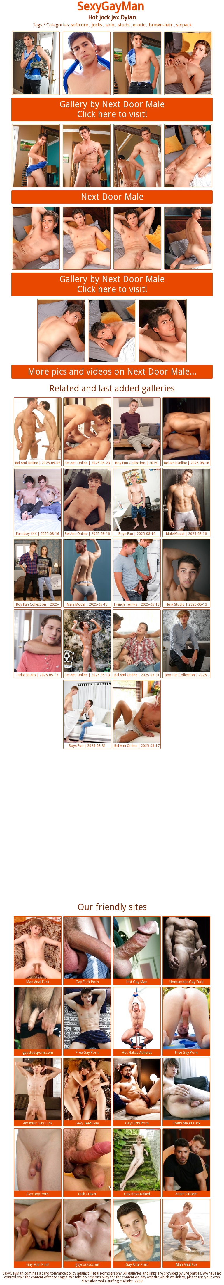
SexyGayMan (110, 6)
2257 (138, 1281)
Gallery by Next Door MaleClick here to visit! (112, 109)
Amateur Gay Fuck (37, 1091)
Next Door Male (112, 197)
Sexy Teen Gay (87, 1091)
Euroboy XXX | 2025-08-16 (37, 502)
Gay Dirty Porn (136, 1091)
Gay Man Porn (37, 1233)
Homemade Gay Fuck (186, 950)
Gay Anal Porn (136, 1233)
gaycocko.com (87, 1233)
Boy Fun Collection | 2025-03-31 (186, 644)
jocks (97, 25)
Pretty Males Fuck (186, 1091)
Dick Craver (87, 1162)
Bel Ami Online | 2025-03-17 (136, 714)
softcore (79, 25)
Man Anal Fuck (37, 950)
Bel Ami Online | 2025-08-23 (87, 431)
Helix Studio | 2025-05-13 (186, 572)
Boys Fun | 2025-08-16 (136, 502)
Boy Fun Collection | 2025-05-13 (37, 573)
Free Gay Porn (87, 1021)
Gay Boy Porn (37, 1162)
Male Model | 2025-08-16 (186, 502)
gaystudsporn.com (37, 1021)
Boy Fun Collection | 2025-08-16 (136, 432)
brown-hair (161, 25)
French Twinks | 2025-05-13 (136, 572)
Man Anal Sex (186, 1233)
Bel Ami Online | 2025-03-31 (136, 643)
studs (124, 25)
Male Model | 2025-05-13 (87, 572)
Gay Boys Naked (136, 1162)
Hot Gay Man (136, 950)
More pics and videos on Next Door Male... (112, 371)
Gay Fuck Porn (87, 950)
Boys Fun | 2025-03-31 (87, 714)
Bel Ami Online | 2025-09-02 (37, 431)
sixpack (184, 25)
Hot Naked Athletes (136, 1021)
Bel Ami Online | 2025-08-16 (186, 431)
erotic (139, 25)
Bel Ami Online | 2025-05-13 (87, 643)
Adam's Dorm (186, 1162)
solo (110, 25)
